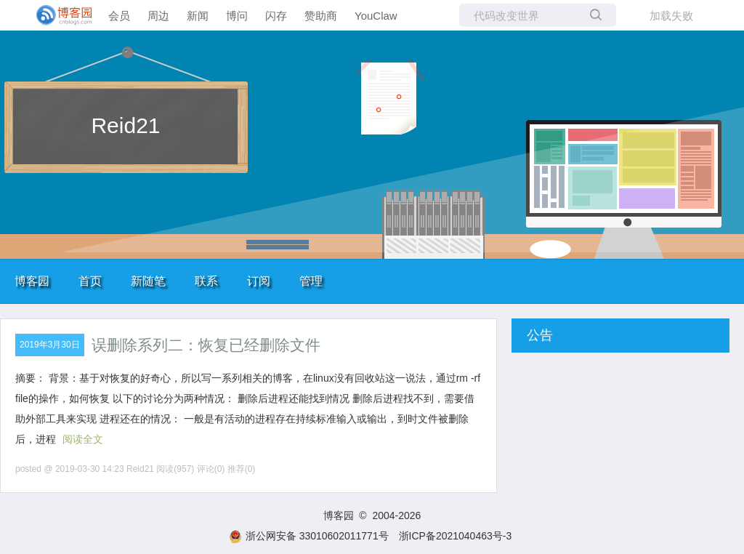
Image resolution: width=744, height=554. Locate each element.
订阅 (258, 281)
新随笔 (148, 281)
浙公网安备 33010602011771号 (309, 536)
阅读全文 (82, 439)
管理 (311, 281)
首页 (90, 281)
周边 (158, 15)
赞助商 (320, 15)
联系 (206, 281)
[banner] (58, 15)
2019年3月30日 (50, 345)
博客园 (32, 281)
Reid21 (125, 125)
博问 (237, 15)
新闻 (198, 15)
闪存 (276, 15)
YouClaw (376, 15)
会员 (119, 15)
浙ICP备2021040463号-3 (455, 536)
